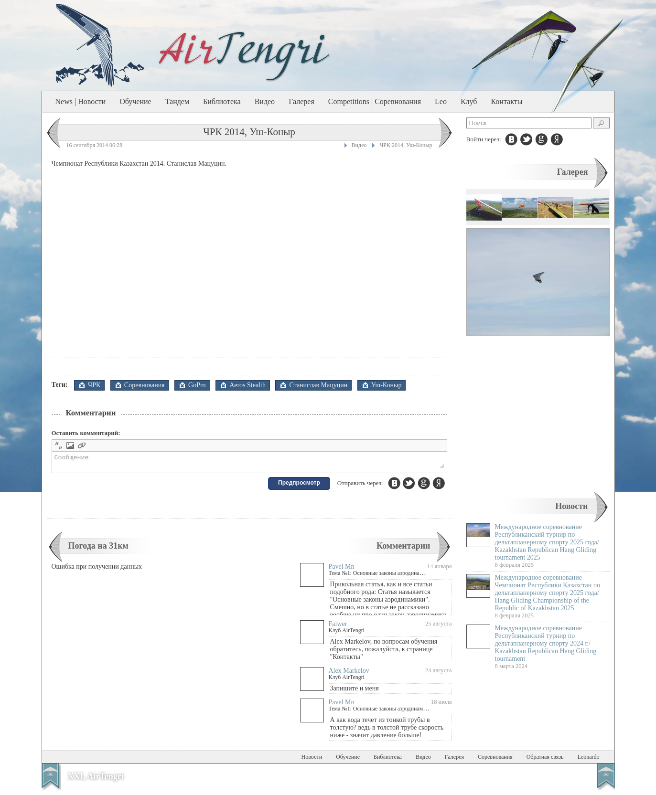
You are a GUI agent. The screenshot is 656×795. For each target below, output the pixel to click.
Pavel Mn (342, 569)
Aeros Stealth (247, 385)
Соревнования (144, 385)
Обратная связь (545, 759)
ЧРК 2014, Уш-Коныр (405, 145)
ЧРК (94, 385)
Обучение (135, 101)
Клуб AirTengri (347, 633)
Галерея (301, 101)
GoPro (197, 385)
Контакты (506, 101)
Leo (441, 101)
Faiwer (338, 626)
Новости (571, 506)
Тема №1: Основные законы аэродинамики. (381, 575)
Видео (265, 101)
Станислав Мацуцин (318, 385)
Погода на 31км (98, 548)
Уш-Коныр (386, 385)
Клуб (469, 101)
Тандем (177, 101)
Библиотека (222, 101)
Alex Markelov (349, 673)
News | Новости (80, 101)
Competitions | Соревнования (374, 101)
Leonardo (589, 759)
